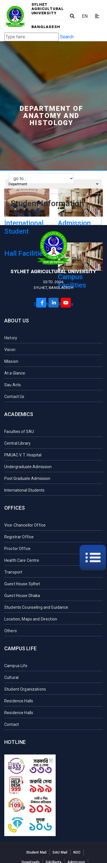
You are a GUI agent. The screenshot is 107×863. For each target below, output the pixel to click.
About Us (16, 321)
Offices (14, 508)
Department (54, 184)
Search (67, 37)
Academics (18, 414)
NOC (76, 852)
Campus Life (20, 648)
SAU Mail (60, 852)
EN (85, 16)
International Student (23, 227)
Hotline (15, 742)
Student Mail (36, 852)
